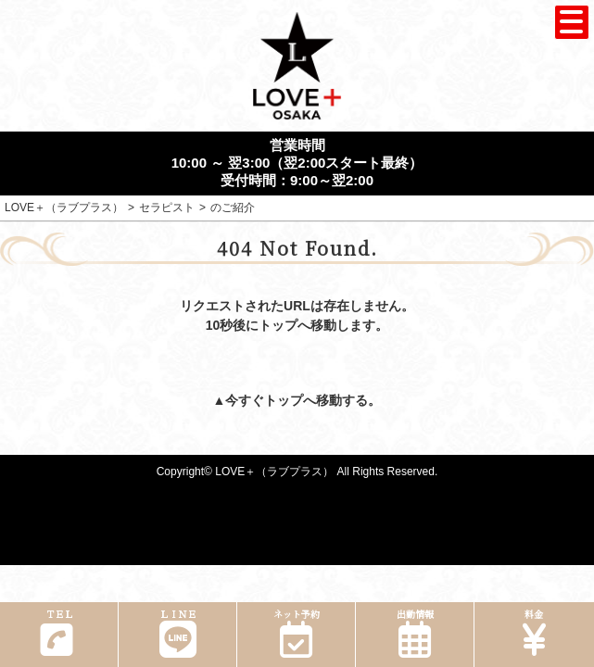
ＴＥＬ (56, 632)
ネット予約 (296, 632)
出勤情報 (415, 632)
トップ (283, 400)
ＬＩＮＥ (177, 632)
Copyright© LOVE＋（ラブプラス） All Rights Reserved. (297, 471)
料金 (533, 632)
